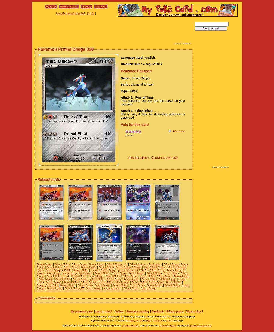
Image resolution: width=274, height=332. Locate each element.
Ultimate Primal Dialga (103, 270)
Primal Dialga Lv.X (117, 264)
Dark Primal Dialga (154, 267)
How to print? (69, 6)
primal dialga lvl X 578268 (132, 270)
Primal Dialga (44, 264)
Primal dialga (171, 273)
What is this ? (194, 311)
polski (81, 13)
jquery (131, 320)
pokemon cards (168, 325)
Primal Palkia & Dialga (128, 267)
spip (149, 320)
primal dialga (154, 264)
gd (141, 320)
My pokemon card (82, 311)
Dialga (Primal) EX (47, 285)
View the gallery (138, 157)
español (71, 13)
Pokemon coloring (138, 311)
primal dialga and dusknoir (77, 273)
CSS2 (169, 320)
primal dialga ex (112, 288)
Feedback (157, 311)
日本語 (91, 13)
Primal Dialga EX (74, 288)
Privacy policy (175, 311)
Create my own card (164, 157)
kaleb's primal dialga (48, 273)
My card (51, 6)
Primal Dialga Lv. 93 (57, 276)
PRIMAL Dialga (167, 279)
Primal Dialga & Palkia (58, 270)
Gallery (86, 6)
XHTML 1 (157, 320)
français (60, 13)
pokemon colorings (201, 325)
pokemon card (130, 325)
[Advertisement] (113, 31)
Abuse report (179, 131)
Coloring (100, 6)
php (137, 320)
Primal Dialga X (176, 270)
